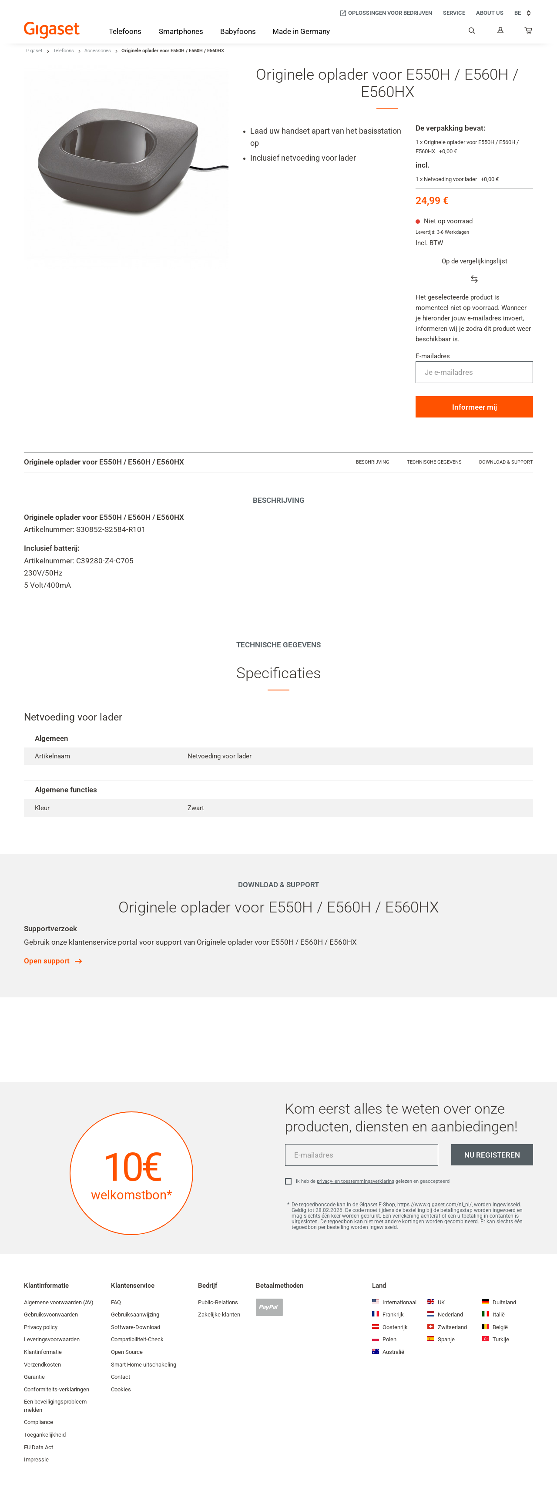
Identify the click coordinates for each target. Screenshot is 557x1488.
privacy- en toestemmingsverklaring (355, 1181)
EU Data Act (38, 1447)
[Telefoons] (125, 33)
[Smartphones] (181, 33)
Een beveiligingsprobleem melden (55, 1405)
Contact (120, 1377)
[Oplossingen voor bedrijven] (385, 13)
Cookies (121, 1389)
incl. (422, 165)
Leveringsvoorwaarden (52, 1339)
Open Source (127, 1352)
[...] (528, 32)
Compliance (38, 1422)
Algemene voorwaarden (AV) (59, 1302)
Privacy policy (40, 1327)
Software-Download (135, 1327)
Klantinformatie (43, 1352)
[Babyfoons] (238, 32)
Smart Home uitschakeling (143, 1364)
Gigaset (34, 51)
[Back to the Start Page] (52, 30)
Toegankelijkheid (45, 1434)
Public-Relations (218, 1302)
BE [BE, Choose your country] (523, 13)
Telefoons (63, 51)
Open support (47, 960)
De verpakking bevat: (451, 128)
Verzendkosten (42, 1364)
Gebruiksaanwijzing (135, 1314)
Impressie (36, 1459)
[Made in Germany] (301, 32)
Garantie (34, 1377)
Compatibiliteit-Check (137, 1339)
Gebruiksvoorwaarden (51, 1314)
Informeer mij (474, 407)
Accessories (97, 51)
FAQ (116, 1302)
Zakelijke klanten (219, 1314)
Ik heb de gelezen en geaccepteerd (373, 1181)
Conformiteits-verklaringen (56, 1389)
